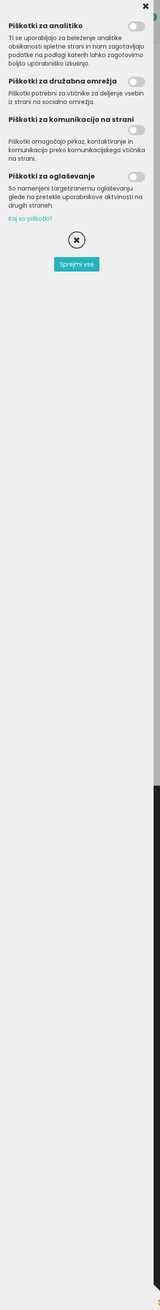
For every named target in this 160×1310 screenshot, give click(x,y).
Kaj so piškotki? (30, 218)
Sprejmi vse (77, 264)
